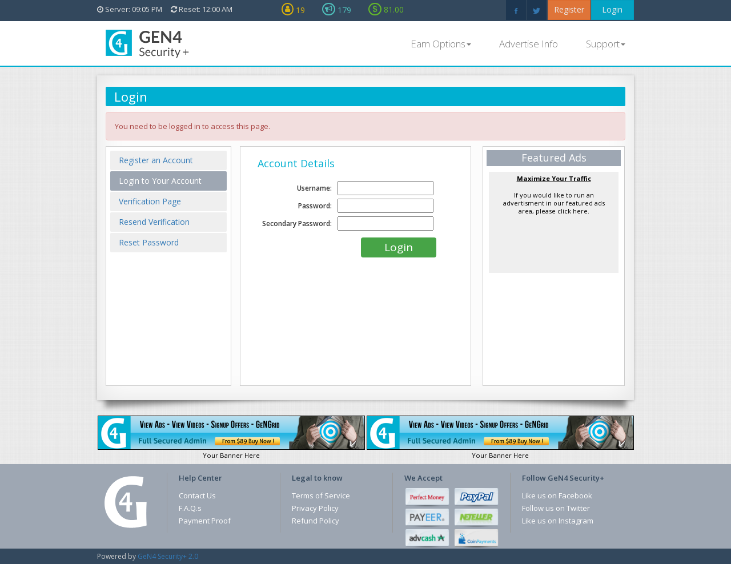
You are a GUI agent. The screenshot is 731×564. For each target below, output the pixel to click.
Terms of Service (321, 495)
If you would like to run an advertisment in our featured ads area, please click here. (554, 194)
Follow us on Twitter (556, 508)
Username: (314, 188)
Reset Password (149, 242)
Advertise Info (528, 43)
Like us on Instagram (557, 520)
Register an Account (156, 160)
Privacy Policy (315, 508)
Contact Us (197, 495)
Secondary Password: (297, 223)
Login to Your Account (160, 180)
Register (569, 9)
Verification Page (150, 201)
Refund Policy (315, 520)
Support (605, 43)
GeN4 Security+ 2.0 (168, 556)
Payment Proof (205, 520)
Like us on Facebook (557, 495)
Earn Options (441, 43)
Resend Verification (154, 221)
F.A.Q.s (190, 508)
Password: (315, 206)
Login (612, 9)
